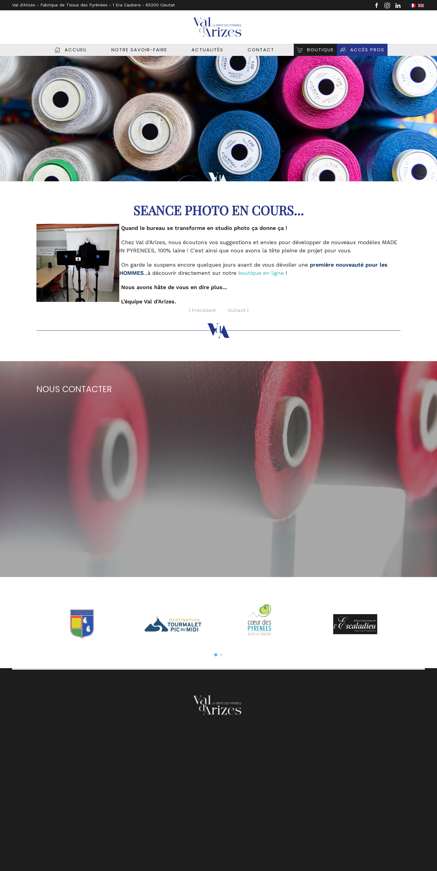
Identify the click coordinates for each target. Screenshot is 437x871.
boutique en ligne (261, 273)
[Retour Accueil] (218, 27)
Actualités (207, 49)
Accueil (70, 49)
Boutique (315, 49)
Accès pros (362, 49)
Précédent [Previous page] (202, 310)
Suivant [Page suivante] (238, 310)
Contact (261, 49)
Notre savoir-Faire (139, 49)
